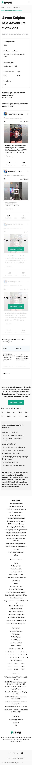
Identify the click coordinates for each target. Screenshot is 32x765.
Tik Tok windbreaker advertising (13, 435)
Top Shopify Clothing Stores (16, 617)
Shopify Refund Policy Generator (16, 535)
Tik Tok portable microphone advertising (12, 440)
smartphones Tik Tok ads (11, 453)
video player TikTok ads (10, 432)
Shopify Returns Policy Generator (16, 543)
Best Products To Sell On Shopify (16, 620)
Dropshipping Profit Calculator (16, 527)
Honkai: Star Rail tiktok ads (22, 416)
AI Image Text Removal (16, 589)
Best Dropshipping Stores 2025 (16, 592)
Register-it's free (16, 249)
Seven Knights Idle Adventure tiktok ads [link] (11, 10)
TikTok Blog (16, 634)
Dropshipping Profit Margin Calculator (16, 530)
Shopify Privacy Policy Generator (16, 533)
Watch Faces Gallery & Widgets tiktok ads (22, 412)
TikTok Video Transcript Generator (16, 577)
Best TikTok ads (16, 640)
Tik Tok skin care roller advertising (14, 447)
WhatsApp (16, 722)
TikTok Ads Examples (16, 631)
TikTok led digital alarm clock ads (13, 465)
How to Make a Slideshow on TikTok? (16, 707)
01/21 (9, 666)
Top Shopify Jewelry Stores (16, 614)
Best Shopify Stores (16, 609)
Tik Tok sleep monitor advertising (13, 450)
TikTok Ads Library (16, 572)
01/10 (22, 666)
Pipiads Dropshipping (16, 598)
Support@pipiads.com (16, 719)
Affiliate (16, 555)
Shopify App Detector (16, 515)
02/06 (16, 663)
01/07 (22, 669)
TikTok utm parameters (16, 506)
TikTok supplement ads (10, 462)
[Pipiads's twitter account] (14, 753)
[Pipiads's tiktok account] (18, 753)
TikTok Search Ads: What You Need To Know (16, 678)
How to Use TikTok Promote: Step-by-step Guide (16, 693)
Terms (14, 758)
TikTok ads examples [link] (12, 7)
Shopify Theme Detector (16, 512)
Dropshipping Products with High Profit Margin (16, 602)
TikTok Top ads (16, 637)
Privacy (9, 758)
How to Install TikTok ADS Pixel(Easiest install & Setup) (16, 711)
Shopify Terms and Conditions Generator (16, 539)
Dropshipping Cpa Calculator (16, 521)
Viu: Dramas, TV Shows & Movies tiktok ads (28, 416)
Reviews (16, 583)
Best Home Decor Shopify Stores (16, 623)
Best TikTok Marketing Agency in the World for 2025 (16, 698)
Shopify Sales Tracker (16, 503)
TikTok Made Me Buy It (16, 606)
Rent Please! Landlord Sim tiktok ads (10, 412)
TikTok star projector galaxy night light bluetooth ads (15, 458)
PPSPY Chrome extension (16, 552)
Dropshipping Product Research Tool (16, 595)
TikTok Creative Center (16, 575)
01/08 (16, 669)
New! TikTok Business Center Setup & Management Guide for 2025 (16, 683)
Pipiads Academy (16, 646)
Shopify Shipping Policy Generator (16, 546)
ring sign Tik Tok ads (9, 444)
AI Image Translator (16, 586)
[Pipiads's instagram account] (22, 753)
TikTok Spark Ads (16, 569)
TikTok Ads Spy (16, 566)
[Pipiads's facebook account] (10, 753)
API (16, 725)
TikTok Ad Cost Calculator (16, 524)
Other (26, 657)
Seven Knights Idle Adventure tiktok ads (28, 412)
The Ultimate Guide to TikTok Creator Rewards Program (16, 688)
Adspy (16, 563)
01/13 (16, 666)
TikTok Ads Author (16, 643)
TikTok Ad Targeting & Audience (16, 509)
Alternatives (16, 580)
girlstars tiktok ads (4, 412)
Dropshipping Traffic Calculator (16, 518)
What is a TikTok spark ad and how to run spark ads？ (16, 703)
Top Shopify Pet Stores (16, 611)
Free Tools (16, 549)
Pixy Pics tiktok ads (16, 412)
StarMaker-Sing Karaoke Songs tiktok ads (16, 416)
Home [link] (3, 7)
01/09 (9, 669)
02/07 (9, 663)
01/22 (22, 663)
